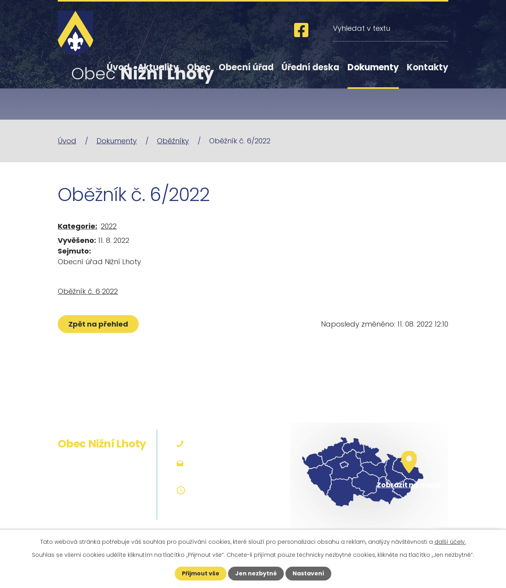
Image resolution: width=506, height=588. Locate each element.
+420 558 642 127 (221, 444)
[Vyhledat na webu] (390, 28)
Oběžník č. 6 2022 (88, 291)
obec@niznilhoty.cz (224, 473)
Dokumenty (373, 67)
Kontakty (427, 67)
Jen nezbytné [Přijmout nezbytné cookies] (256, 573)
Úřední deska (310, 67)
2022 (109, 226)
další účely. (450, 542)
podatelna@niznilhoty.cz (234, 463)
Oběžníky (173, 141)
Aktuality (158, 67)
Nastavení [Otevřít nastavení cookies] (308, 573)
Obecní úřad (246, 67)
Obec (199, 67)
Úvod (118, 67)
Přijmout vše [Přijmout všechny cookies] (200, 573)
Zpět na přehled (98, 324)
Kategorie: (77, 226)
